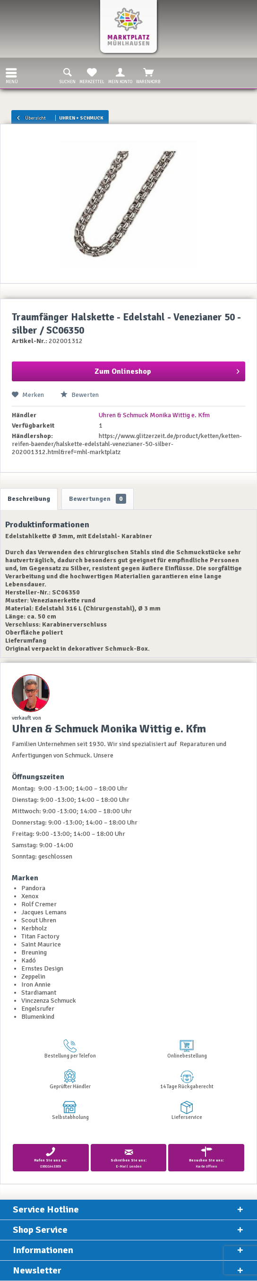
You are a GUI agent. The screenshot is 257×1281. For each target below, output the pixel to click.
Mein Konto (120, 75)
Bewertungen (97, 499)
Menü (12, 75)
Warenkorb (148, 75)
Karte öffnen (206, 1157)
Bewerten (79, 395)
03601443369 (50, 1157)
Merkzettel (91, 75)
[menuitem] (9, 73)
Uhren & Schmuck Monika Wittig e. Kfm (154, 415)
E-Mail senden (128, 1157)
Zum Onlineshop (167, 370)
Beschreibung (29, 499)
